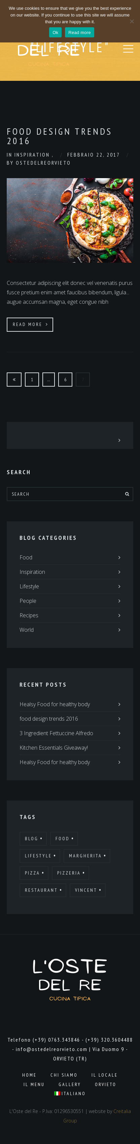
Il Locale (105, 1075)
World (27, 629)
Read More (30, 324)
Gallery (70, 1084)
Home (29, 1075)
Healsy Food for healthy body (55, 704)
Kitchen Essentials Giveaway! (54, 747)
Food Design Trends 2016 (59, 136)
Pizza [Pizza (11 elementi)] (32, 873)
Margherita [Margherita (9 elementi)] (85, 856)
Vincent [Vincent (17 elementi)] (86, 890)
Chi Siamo (64, 1075)
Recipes (29, 615)
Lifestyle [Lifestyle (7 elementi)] (38, 856)
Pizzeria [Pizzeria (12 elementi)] (69, 873)
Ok (55, 32)
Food (26, 557)
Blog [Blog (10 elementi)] (31, 839)
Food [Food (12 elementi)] (63, 839)
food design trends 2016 (49, 718)
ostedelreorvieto (43, 162)
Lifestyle (29, 586)
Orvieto (105, 1084)
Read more (79, 32)
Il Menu (34, 1084)
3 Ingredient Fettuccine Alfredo (56, 733)
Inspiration (33, 154)
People (28, 600)
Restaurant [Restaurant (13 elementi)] (41, 890)
